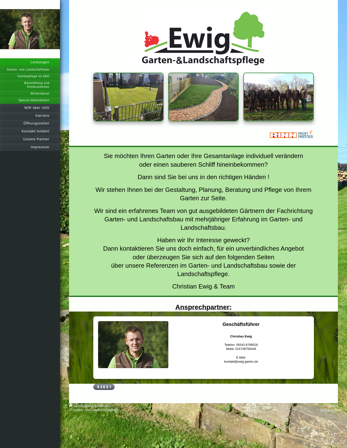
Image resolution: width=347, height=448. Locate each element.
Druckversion (82, 405)
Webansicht (329, 410)
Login (334, 405)
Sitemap (103, 405)
